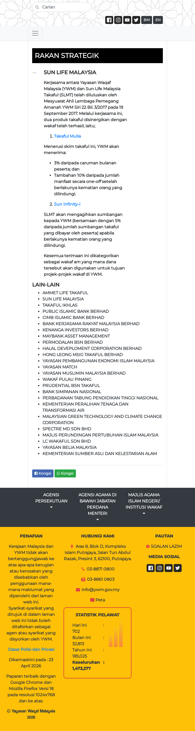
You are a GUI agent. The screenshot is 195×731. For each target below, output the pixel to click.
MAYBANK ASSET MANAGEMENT (76, 336)
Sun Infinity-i (67, 204)
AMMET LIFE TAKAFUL (65, 292)
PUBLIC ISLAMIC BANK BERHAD (75, 311)
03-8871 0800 (100, 569)
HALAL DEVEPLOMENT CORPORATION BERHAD (91, 348)
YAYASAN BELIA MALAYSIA (69, 447)
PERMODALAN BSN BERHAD (72, 342)
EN (158, 20)
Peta (100, 600)
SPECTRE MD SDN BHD (66, 428)
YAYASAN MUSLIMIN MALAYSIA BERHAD (84, 373)
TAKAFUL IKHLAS (59, 305)
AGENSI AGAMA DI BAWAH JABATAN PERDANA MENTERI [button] (97, 507)
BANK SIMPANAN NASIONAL (71, 391)
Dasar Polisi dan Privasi (31, 649)
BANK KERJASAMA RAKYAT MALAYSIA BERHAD (90, 323)
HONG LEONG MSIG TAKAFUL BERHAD (82, 354)
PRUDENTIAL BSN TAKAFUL (71, 385)
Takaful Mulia (67, 136)
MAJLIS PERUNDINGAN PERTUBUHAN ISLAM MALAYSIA (100, 435)
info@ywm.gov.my (101, 589)
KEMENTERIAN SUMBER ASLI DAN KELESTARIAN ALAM (99, 453)
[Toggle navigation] (35, 33)
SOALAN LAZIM (166, 546)
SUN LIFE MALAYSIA (63, 299)
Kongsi (42, 473)
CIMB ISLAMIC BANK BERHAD (73, 317)
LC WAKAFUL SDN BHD (66, 441)
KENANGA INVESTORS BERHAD (75, 329)
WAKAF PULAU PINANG (66, 379)
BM (147, 20)
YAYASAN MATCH (59, 367)
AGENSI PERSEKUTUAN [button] (51, 500)
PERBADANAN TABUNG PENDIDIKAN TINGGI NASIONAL (100, 398)
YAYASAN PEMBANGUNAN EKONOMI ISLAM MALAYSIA (98, 360)
